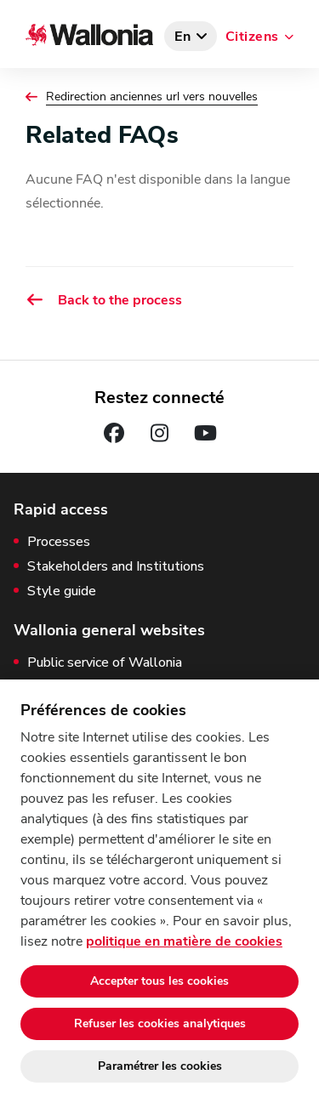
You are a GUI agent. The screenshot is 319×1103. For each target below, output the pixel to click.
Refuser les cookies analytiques (160, 1023)
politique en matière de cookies (184, 941)
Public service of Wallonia (104, 663)
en (182, 36)
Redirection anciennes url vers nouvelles (152, 97)
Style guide (61, 591)
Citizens (252, 36)
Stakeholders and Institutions (115, 567)
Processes (58, 542)
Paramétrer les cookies (160, 1066)
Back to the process (104, 300)
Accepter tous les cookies (159, 981)
